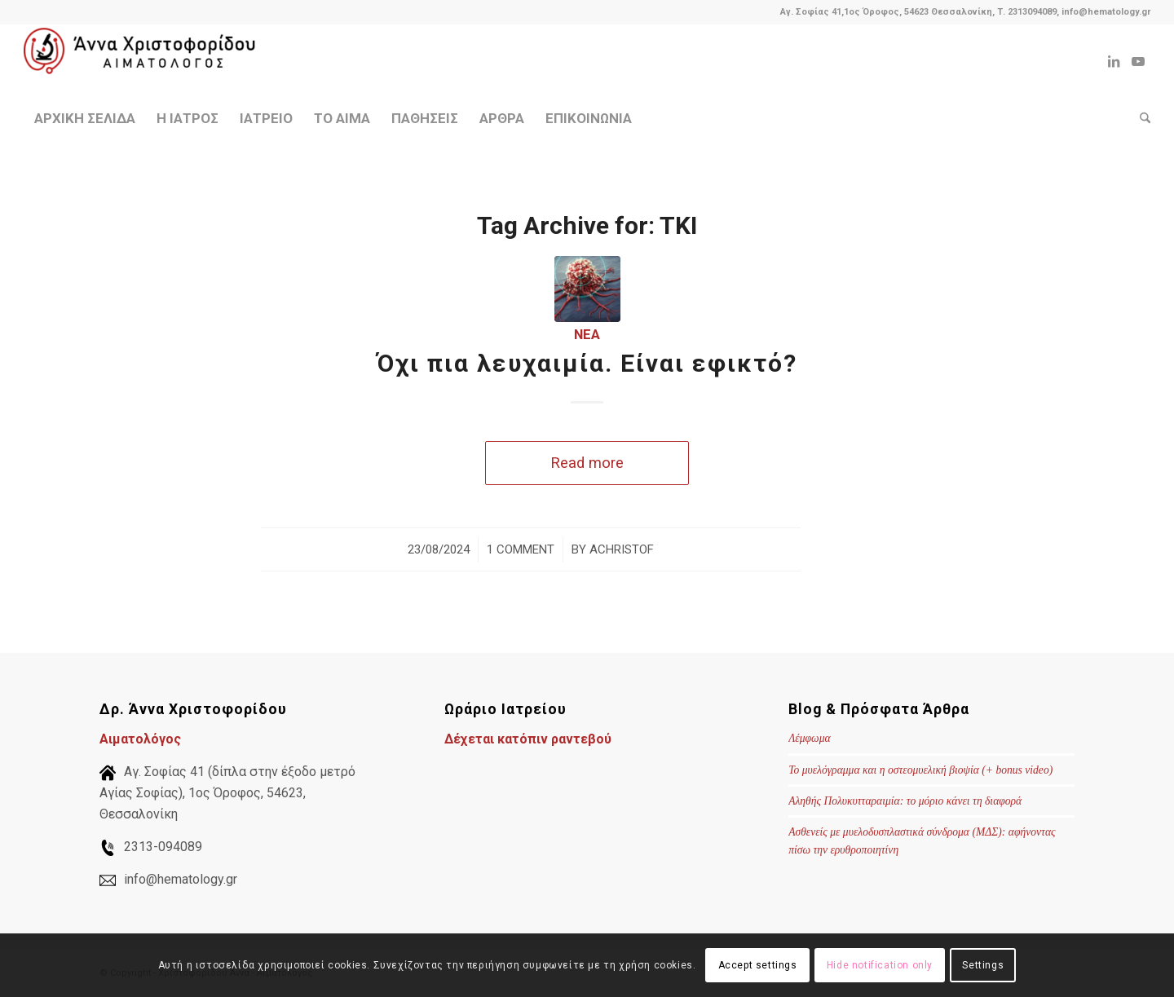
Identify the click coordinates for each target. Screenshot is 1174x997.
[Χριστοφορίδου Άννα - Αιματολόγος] (146, 61)
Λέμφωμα (809, 738)
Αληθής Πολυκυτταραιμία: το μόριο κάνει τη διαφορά (905, 801)
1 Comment (520, 549)
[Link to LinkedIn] (1113, 61)
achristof (621, 549)
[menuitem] (85, 118)
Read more (587, 462)
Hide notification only (880, 965)
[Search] (1139, 118)
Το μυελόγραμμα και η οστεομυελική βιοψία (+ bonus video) (920, 770)
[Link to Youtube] (1138, 61)
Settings (983, 965)
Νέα (587, 334)
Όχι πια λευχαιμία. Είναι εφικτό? (587, 363)
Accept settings (757, 965)
